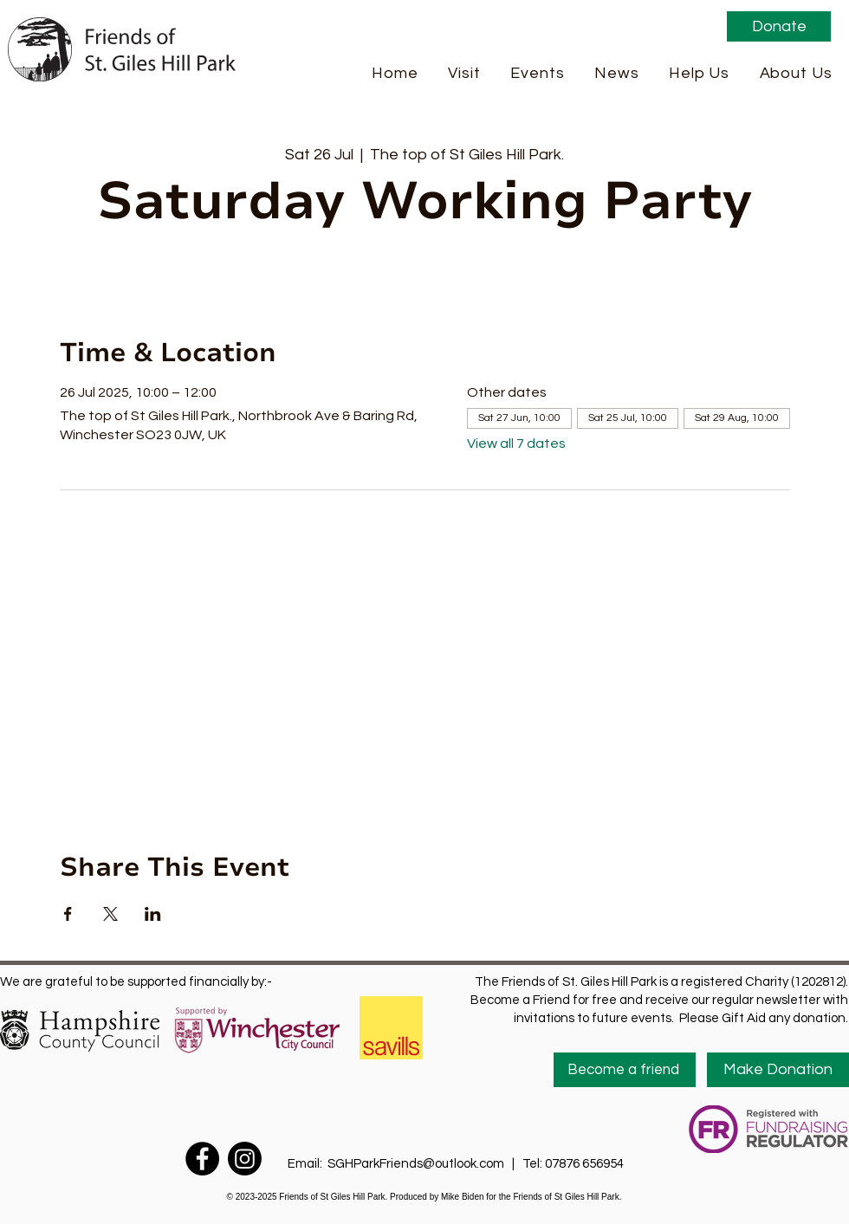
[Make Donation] (778, 1069)
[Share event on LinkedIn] (153, 914)
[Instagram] (245, 1158)
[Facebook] (202, 1158)
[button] (464, 73)
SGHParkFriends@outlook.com (415, 1163)
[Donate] (779, 26)
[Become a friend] (625, 1069)
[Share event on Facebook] (68, 914)
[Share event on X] (110, 914)
